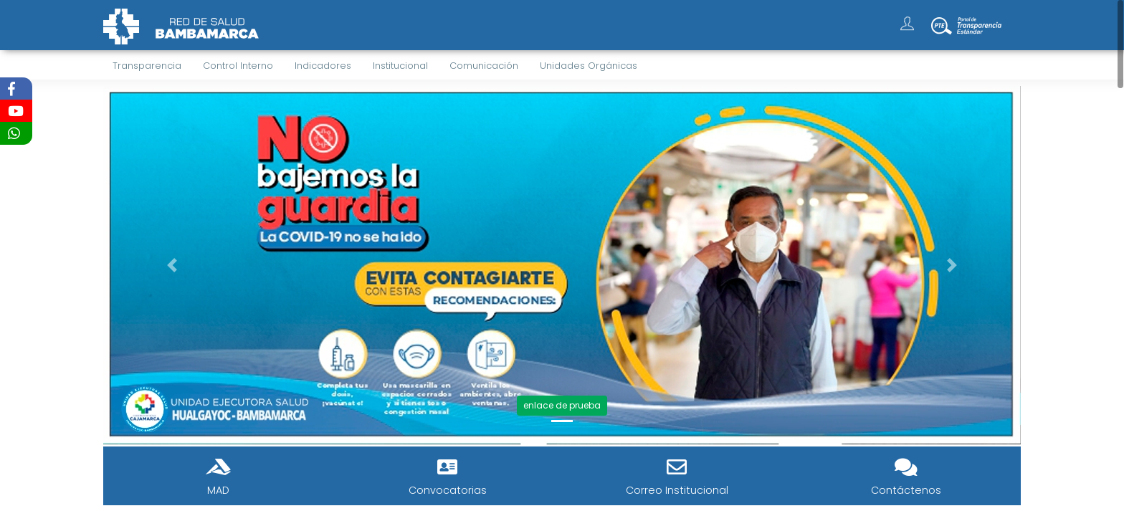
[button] (172, 265)
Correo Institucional (677, 490)
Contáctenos (906, 490)
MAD (218, 490)
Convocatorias (448, 490)
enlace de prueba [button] (562, 405)
